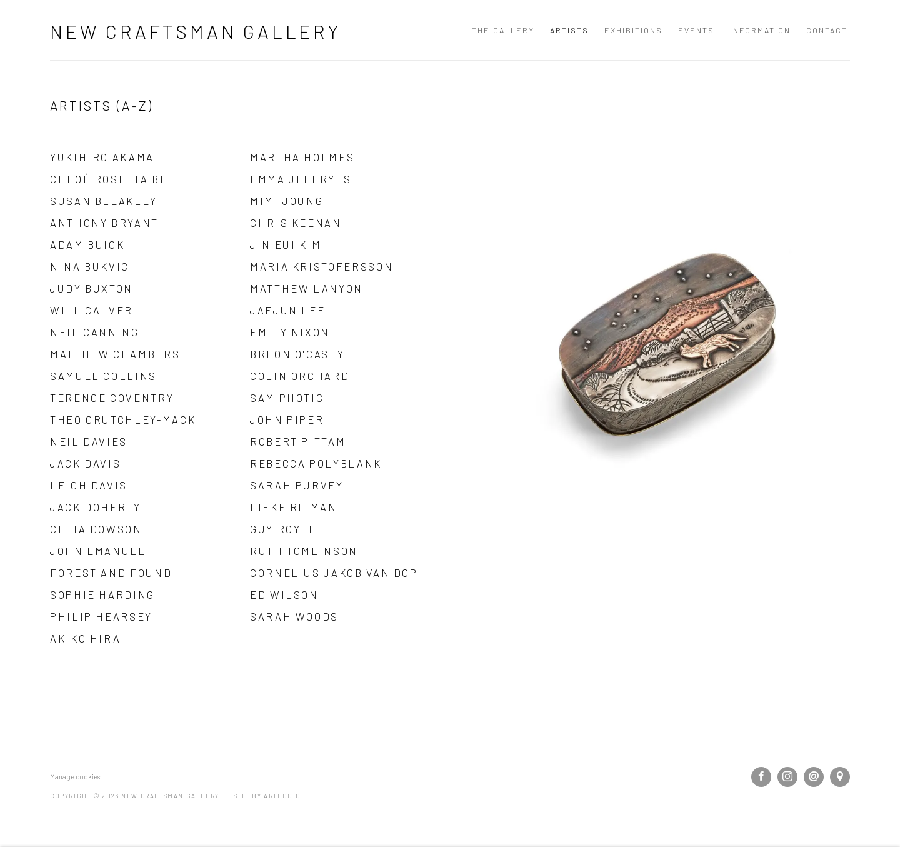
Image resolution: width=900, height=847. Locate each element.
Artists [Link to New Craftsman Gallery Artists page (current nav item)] (569, 30)
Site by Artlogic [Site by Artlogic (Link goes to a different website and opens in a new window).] (267, 795)
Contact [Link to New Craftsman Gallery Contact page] (827, 30)
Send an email (814, 777)
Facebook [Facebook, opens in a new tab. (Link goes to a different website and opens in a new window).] (761, 777)
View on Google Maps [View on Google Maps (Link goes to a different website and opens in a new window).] (840, 777)
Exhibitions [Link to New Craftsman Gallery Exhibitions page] (633, 30)
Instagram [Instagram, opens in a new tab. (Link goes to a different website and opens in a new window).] (788, 777)
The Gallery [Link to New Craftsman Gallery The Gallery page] (503, 30)
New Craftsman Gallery (195, 31)
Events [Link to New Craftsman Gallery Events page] (696, 30)
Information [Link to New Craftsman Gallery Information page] (760, 30)
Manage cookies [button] (75, 777)
